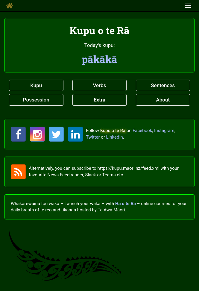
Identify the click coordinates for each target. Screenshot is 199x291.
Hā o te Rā (125, 203)
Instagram (164, 130)
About (163, 100)
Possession (36, 100)
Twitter (93, 137)
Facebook (142, 130)
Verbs (99, 85)
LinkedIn (114, 137)
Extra (99, 100)
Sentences (163, 85)
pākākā (99, 59)
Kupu (36, 85)
